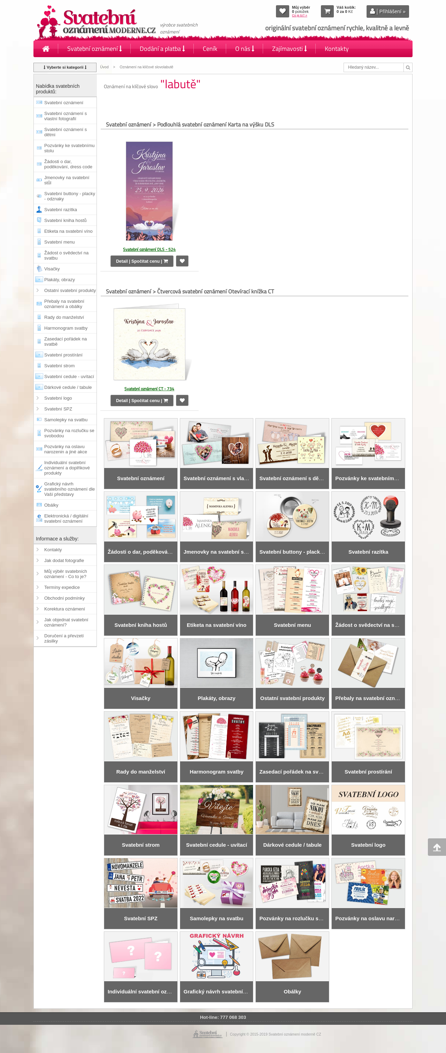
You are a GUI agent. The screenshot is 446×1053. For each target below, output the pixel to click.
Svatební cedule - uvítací (69, 376)
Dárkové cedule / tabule (68, 387)
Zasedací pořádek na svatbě (65, 341)
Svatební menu (59, 242)
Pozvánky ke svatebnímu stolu (69, 148)
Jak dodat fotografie (64, 560)
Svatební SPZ (58, 409)
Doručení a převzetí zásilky (64, 638)
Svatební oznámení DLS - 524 (149, 249)
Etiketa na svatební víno (68, 231)
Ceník (210, 48)
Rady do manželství (64, 317)
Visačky (52, 268)
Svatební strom (59, 365)
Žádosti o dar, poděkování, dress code (68, 164)
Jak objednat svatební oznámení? (66, 622)
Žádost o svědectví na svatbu (66, 255)
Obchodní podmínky (64, 598)
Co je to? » (299, 15)
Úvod (104, 67)
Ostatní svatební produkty (70, 290)
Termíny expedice (62, 587)
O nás (244, 48)
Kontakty (337, 48)
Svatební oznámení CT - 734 (149, 388)
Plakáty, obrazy (59, 279)
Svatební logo (58, 398)
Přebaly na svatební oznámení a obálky (64, 304)
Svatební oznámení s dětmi (65, 132)
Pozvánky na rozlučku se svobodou (69, 433)
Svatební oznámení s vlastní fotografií (65, 116)
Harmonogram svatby (65, 328)
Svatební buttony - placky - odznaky (69, 196)
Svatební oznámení (94, 48)
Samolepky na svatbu (65, 419)
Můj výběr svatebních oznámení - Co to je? (65, 574)
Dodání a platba (162, 48)
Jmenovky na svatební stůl (66, 180)
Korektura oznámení (64, 609)
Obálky (51, 505)
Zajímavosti (289, 48)
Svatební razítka (60, 209)
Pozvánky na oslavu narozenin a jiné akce (65, 449)
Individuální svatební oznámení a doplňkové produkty (67, 468)
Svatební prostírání (63, 355)
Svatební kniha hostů (65, 220)
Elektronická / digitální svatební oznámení (66, 518)
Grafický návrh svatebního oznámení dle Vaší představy (69, 489)
